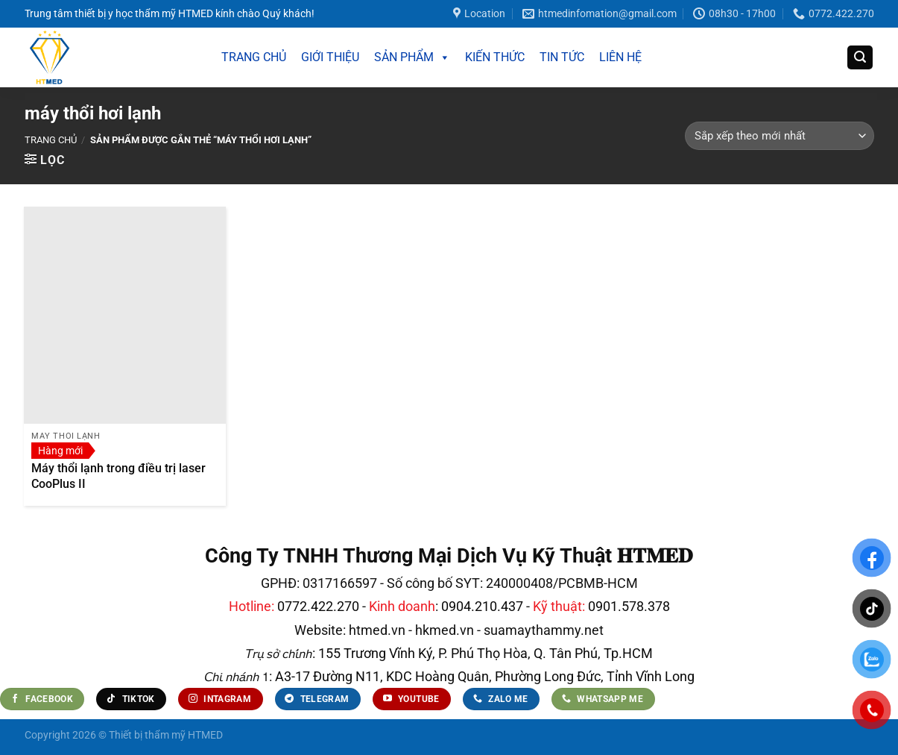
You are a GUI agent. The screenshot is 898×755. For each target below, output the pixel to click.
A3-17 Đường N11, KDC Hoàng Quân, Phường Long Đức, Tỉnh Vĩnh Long (483, 676)
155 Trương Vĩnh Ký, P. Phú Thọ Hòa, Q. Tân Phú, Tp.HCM (485, 653)
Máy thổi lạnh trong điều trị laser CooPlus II (118, 476)
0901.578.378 (629, 606)
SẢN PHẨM (412, 57)
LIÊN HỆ (620, 57)
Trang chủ (51, 139)
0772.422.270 (318, 606)
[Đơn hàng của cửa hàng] (779, 136)
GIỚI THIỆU (330, 57)
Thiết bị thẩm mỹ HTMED (166, 735)
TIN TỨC (562, 57)
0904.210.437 (482, 606)
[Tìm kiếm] (860, 58)
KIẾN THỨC (495, 57)
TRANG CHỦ (253, 57)
